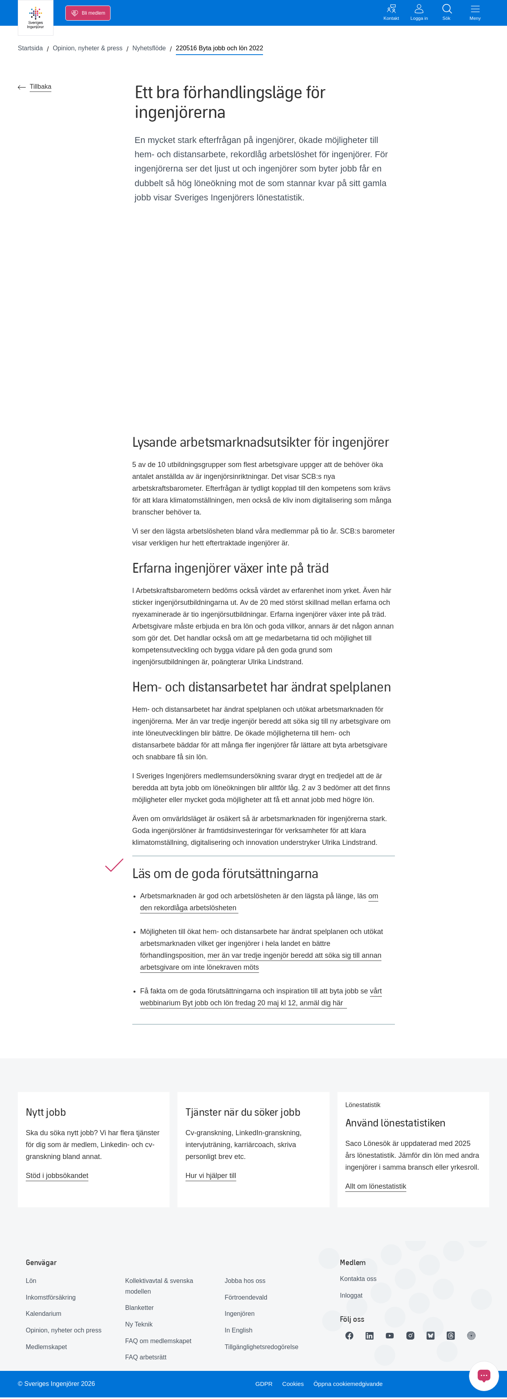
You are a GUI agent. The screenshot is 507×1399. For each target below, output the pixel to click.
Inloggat (351, 1297)
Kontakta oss (358, 1280)
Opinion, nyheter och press (63, 1332)
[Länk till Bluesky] (440, 1337)
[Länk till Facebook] (351, 1337)
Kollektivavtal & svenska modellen (159, 1288)
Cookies (293, 1385)
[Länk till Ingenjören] (484, 1337)
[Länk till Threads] (462, 1337)
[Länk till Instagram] (417, 1337)
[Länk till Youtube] (395, 1337)
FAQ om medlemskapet (158, 1342)
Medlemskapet (46, 1348)
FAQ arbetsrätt (145, 1359)
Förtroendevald (246, 1299)
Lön (31, 1282)
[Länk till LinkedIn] (373, 1337)
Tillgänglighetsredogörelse (261, 1348)
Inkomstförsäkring (51, 1299)
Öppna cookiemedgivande (351, 1385)
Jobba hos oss (245, 1282)
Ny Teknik (138, 1326)
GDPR (263, 1385)
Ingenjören (240, 1315)
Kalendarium (43, 1315)
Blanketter (139, 1309)
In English (238, 1332)
